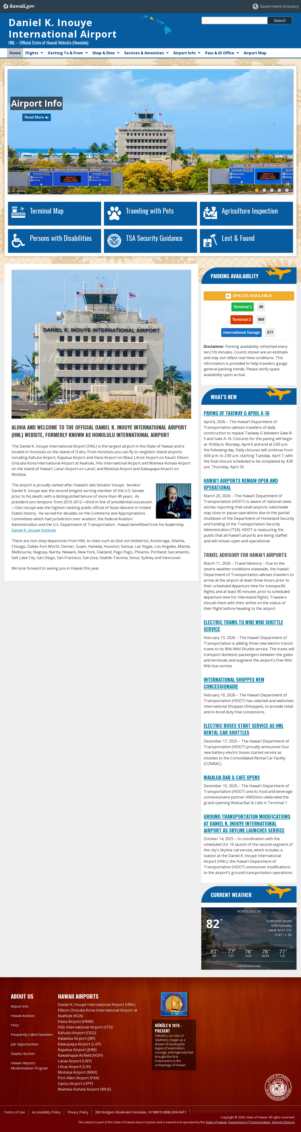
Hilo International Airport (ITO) (85, 1027)
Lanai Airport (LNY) (75, 1061)
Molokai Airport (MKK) (77, 1072)
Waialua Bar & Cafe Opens (232, 777)
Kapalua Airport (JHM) (77, 1049)
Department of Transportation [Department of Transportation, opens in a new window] (249, 1122)
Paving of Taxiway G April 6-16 (236, 413)
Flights (31, 53)
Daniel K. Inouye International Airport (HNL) (96, 1004)
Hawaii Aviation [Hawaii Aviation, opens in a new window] (23, 1015)
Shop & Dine (103, 53)
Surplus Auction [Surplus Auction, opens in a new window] (23, 1053)
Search (280, 21)
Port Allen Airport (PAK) (78, 1077)
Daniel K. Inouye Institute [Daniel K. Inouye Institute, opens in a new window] (34, 530)
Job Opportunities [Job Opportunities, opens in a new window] (25, 1044)
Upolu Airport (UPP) (75, 1083)
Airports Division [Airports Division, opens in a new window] (283, 1122)
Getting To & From (65, 53)
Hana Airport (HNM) (76, 1021)
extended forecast (249, 965)
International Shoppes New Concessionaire (234, 683)
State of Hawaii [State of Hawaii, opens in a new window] (216, 1122)
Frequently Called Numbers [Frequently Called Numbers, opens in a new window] (32, 1034)
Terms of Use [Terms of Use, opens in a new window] (14, 1112)
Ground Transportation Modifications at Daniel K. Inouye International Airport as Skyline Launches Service (247, 823)
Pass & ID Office (219, 53)
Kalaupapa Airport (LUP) (79, 1044)
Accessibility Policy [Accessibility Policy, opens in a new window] (46, 1112)
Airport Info (184, 53)
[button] (288, 184)
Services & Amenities (144, 53)
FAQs (15, 1025)
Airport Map (255, 53)
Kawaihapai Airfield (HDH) (80, 1055)
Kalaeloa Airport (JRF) (76, 1038)
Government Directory (279, 6)
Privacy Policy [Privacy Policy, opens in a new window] (77, 1112)
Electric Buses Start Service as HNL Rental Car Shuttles (244, 729)
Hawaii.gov (18, 6)
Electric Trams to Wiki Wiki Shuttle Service (243, 625)
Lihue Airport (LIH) (74, 1066)
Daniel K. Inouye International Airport (62, 28)
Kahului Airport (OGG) (77, 1032)
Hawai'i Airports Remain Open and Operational (241, 484)
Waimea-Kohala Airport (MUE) (84, 1089)
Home (15, 53)
